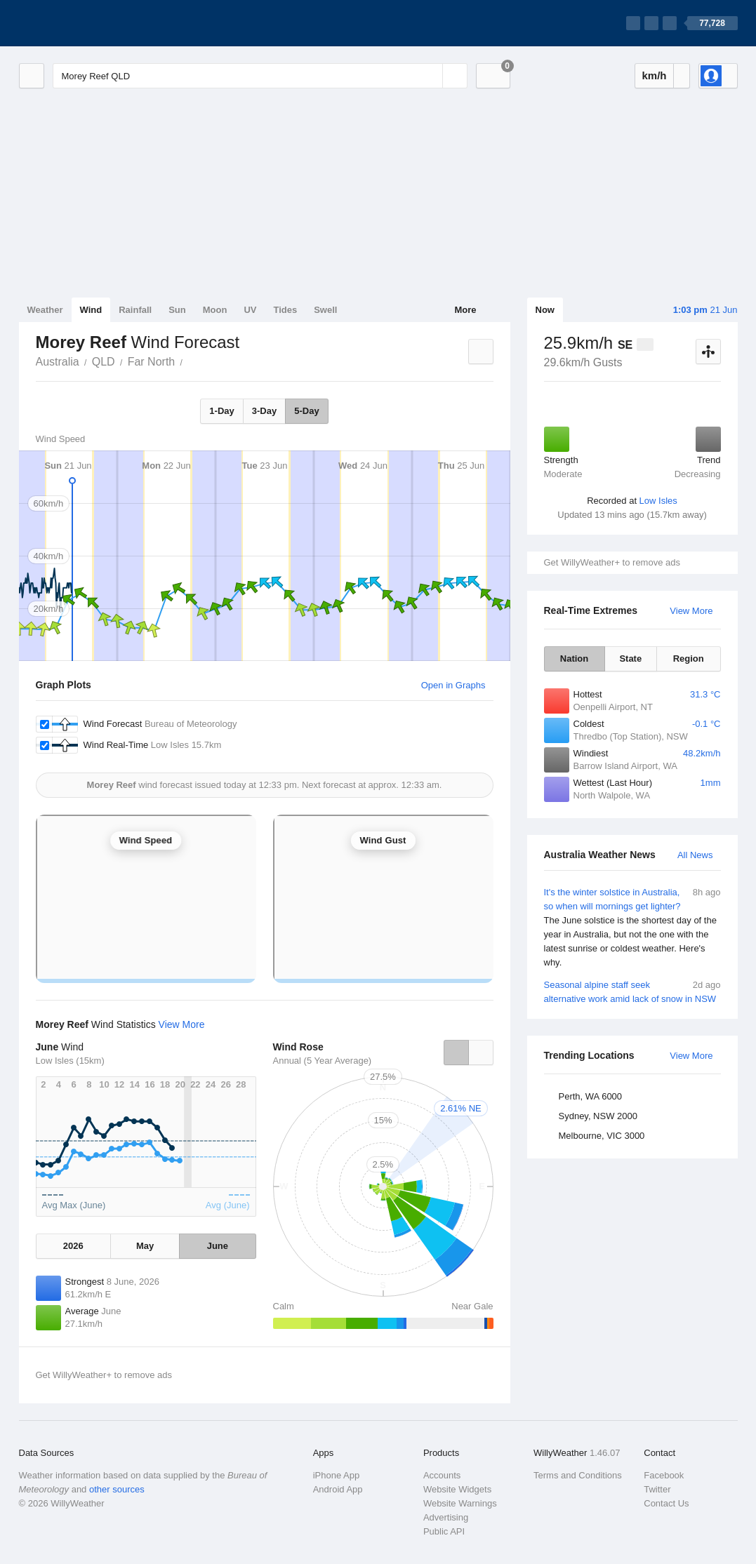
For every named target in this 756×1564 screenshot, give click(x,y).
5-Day (306, 411)
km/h (654, 75)
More (465, 310)
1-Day (221, 411)
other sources (117, 1489)
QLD (103, 362)
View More (691, 611)
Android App (338, 1489)
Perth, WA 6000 (591, 1096)
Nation (574, 658)
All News (695, 855)
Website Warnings (460, 1503)
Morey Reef (190, 360)
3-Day (264, 411)
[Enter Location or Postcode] (260, 75)
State (630, 658)
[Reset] (430, 75)
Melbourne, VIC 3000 (602, 1135)
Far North (151, 362)
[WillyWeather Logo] (85, 23)
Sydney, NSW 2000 (598, 1116)
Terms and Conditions (577, 1475)
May (145, 1246)
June (217, 1246)
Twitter (657, 1489)
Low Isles (658, 500)
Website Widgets (457, 1489)
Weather (45, 310)
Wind (91, 310)
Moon (215, 310)
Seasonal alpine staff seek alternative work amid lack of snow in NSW (632, 991)
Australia (57, 362)
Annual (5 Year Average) (322, 1060)
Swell (325, 310)
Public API (444, 1531)
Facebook (664, 1475)
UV (250, 310)
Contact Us (666, 1503)
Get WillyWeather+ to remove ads (612, 562)
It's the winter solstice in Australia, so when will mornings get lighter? (632, 927)
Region (688, 658)
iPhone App (336, 1475)
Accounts (441, 1475)
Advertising (445, 1517)
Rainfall (135, 310)
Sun (177, 310)
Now (545, 310)
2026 (73, 1246)
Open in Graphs (453, 685)
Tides (285, 310)
